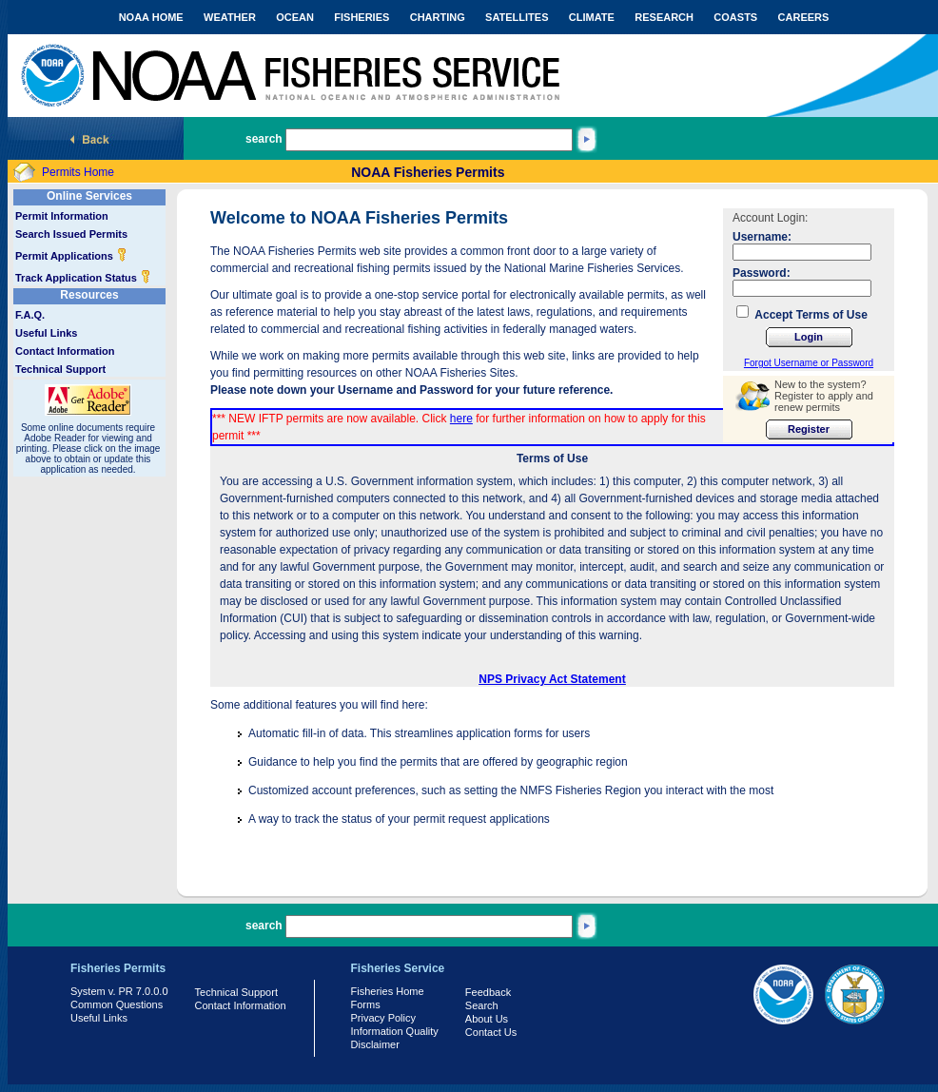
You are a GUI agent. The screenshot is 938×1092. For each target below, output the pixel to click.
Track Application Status (83, 277)
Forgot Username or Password (808, 363)
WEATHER (230, 17)
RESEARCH (664, 17)
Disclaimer (375, 1044)
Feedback (488, 992)
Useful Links (46, 333)
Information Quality (395, 1031)
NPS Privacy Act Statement (552, 679)
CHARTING (437, 17)
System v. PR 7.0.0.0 (119, 991)
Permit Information (61, 216)
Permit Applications (71, 256)
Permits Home (78, 172)
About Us (486, 1018)
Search (481, 1005)
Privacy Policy (383, 1018)
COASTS (735, 17)
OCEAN (295, 17)
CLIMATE (592, 17)
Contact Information (65, 351)
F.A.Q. (30, 315)
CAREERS (804, 17)
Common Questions (116, 1004)
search (264, 139)
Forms (366, 1004)
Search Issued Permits (71, 234)
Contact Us (491, 1032)
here (461, 418)
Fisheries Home (387, 991)
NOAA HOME (151, 17)
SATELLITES (516, 17)
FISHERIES (361, 17)
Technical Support (60, 369)
